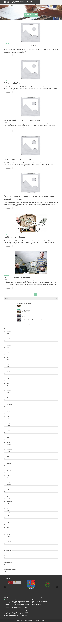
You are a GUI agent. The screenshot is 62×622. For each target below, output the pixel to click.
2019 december (7, 373)
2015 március (7, 442)
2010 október (7, 520)
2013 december (7, 463)
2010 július (6, 522)
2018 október (7, 392)
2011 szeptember (8, 501)
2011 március (7, 510)
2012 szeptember (8, 487)
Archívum (6, 43)
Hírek (5, 560)
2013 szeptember (8, 470)
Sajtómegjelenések (8, 564)
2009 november (7, 541)
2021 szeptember (8, 350)
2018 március (7, 397)
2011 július (6, 503)
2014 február (7, 461)
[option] (31, 587)
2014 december (7, 444)
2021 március (7, 359)
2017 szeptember (8, 404)
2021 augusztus (7, 352)
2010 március (7, 531)
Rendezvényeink (8, 562)
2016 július (6, 416)
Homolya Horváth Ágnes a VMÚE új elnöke (31, 306)
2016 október (7, 411)
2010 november (7, 517)
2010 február (7, 534)
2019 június (6, 380)
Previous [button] (5, 587)
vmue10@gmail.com (36, 604)
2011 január (7, 515)
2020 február (7, 371)
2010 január (7, 536)
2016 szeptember (8, 413)
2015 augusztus (7, 430)
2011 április (7, 508)
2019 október (7, 376)
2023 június (6, 340)
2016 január (7, 425)
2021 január (7, 362)
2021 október (7, 347)
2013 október (7, 468)
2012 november (7, 484)
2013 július (6, 475)
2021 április (7, 357)
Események (7, 557)
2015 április (7, 439)
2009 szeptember (8, 543)
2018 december (7, 390)
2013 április (7, 477)
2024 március (7, 336)
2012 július (6, 489)
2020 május (6, 366)
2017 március (7, 409)
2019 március (7, 385)
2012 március (7, 496)
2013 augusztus (7, 472)
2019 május (6, 383)
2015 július (6, 432)
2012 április (7, 494)
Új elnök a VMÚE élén (26, 310)
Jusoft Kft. (46, 620)
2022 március (7, 343)
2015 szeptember (8, 428)
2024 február (7, 338)
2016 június (6, 418)
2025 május (6, 333)
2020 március (7, 369)
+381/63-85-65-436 (36, 602)
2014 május (6, 456)
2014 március (7, 458)
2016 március (7, 421)
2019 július (6, 378)
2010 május (6, 527)
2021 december (7, 345)
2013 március (7, 480)
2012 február (7, 498)
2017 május (6, 406)
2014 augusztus (7, 451)
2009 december (7, 539)
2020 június (6, 364)
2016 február (7, 423)
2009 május (6, 546)
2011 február (7, 513)
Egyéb (5, 555)
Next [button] (57, 587)
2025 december (7, 331)
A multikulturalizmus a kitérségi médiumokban (32, 319)
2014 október (7, 447)
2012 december (7, 482)
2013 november (7, 465)
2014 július (6, 454)
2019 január (7, 388)
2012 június (6, 491)
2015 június (6, 435)
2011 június (6, 506)
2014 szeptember (8, 449)
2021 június (6, 354)
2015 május (6, 437)
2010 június (6, 524)
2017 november (7, 402)
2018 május (6, 395)
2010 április (7, 529)
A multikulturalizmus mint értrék (29, 315)
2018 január (7, 399)
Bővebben (8, 55)
